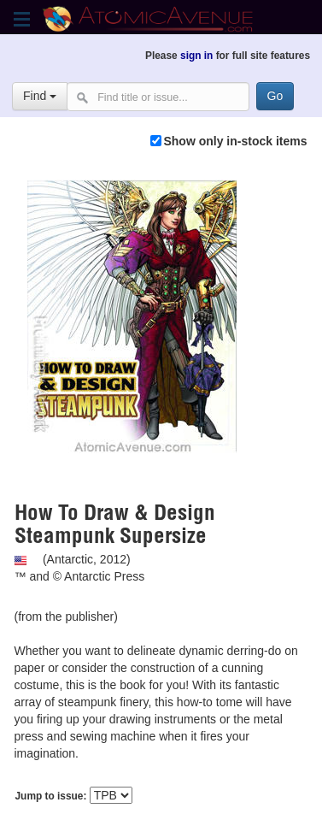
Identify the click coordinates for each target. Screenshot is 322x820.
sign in (196, 56)
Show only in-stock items (235, 141)
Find (39, 96)
